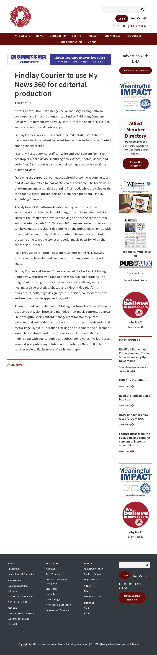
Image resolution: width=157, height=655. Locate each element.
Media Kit (12, 624)
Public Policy (14, 568)
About (92, 42)
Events (77, 35)
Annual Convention (93, 568)
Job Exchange (53, 599)
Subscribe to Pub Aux (18, 618)
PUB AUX (93, 35)
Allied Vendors (53, 574)
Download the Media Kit (136, 70)
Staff (86, 608)
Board (87, 613)
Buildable (134, 644)
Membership (57, 35)
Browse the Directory (135, 163)
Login (122, 18)
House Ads (51, 594)
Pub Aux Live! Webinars (57, 610)
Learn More (135, 327)
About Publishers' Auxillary (21, 613)
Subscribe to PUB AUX (135, 280)
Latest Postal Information (21, 574)
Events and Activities (18, 585)
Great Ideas (112, 35)
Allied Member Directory (135, 129)
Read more (126, 386)
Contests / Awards (93, 574)
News (39, 35)
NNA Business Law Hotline (21, 596)
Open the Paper (135, 273)
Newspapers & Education (58, 604)
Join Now (12, 591)
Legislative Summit (93, 579)
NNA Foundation (71, 42)
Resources (134, 35)
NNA (86, 591)
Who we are (22, 35)
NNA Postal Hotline (17, 601)
